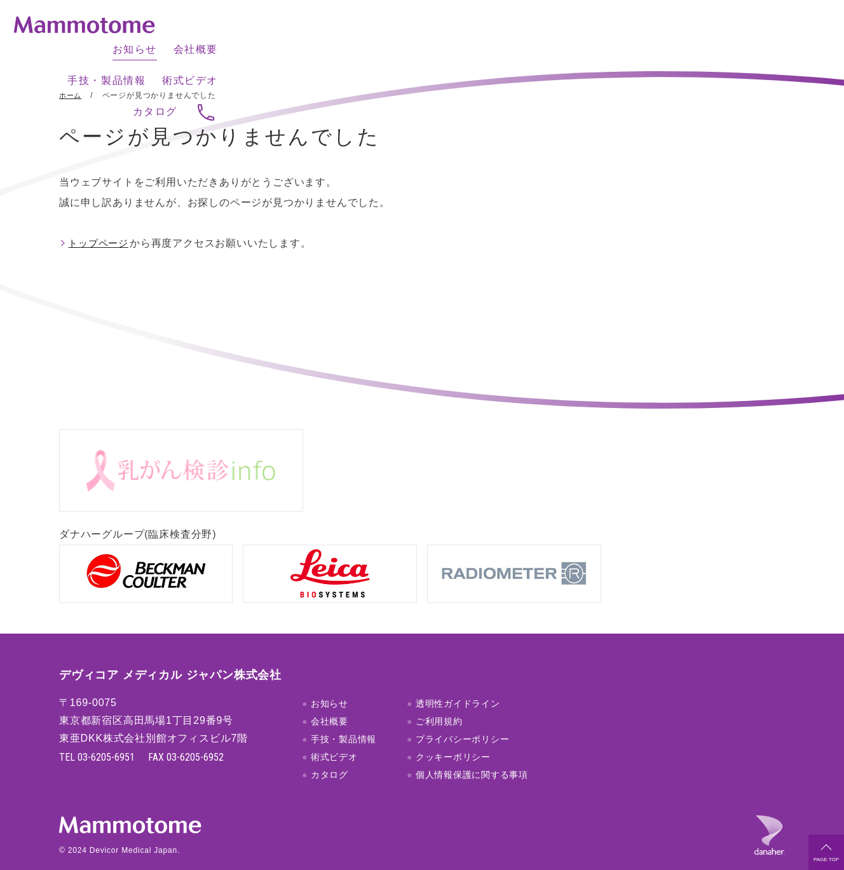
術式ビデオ (666, 35)
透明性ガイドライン (458, 688)
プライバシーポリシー (463, 723)
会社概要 (504, 35)
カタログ (732, 35)
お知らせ (443, 35)
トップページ (101, 243)
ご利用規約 (439, 705)
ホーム (71, 95)
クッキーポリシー (453, 741)
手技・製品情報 (582, 35)
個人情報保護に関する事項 (472, 759)
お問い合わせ (783, 36)
